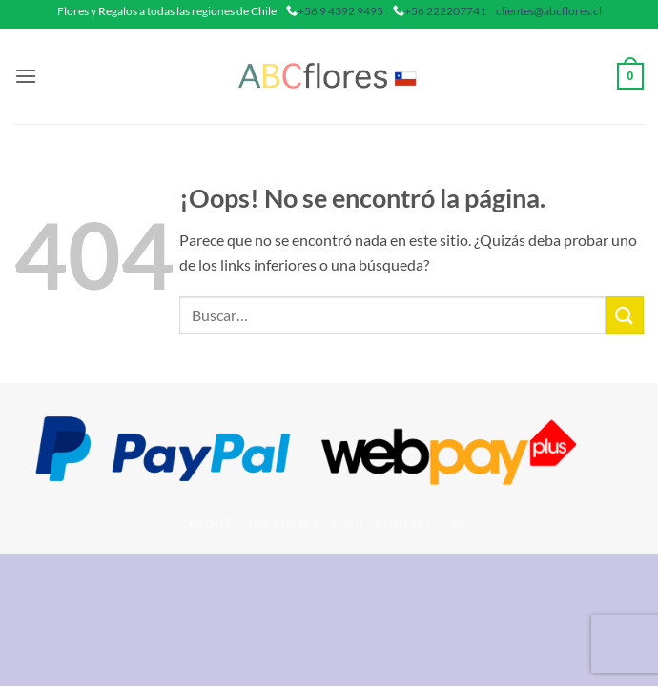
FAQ (456, 522)
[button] (25, 75)
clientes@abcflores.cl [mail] (549, 11)
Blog (346, 522)
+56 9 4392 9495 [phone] (340, 11)
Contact (404, 522)
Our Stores (280, 522)
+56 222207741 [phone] (445, 11)
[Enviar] (625, 314)
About (210, 522)
